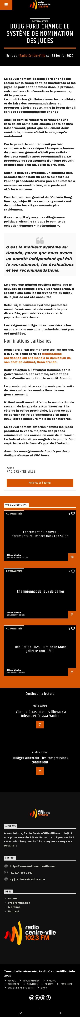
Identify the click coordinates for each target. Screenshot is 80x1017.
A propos (14, 907)
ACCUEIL (12, 981)
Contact (13, 911)
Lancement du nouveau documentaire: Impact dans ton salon (40, 534)
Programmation (19, 903)
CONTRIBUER (67, 984)
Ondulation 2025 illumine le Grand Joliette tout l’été (41, 649)
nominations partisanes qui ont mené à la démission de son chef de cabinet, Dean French (37, 358)
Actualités (40, 21)
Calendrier (14, 984)
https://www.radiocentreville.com (33, 866)
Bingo (44, 988)
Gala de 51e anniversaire (21, 988)
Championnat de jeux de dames (41, 592)
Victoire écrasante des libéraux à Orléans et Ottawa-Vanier (41, 714)
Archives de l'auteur (40, 483)
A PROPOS (51, 981)
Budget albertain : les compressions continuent (40, 760)
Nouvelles (32, 984)
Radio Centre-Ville (32, 56)
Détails (10, 846)
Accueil (13, 898)
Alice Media (14, 555)
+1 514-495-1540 (21, 873)
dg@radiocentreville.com (27, 879)
